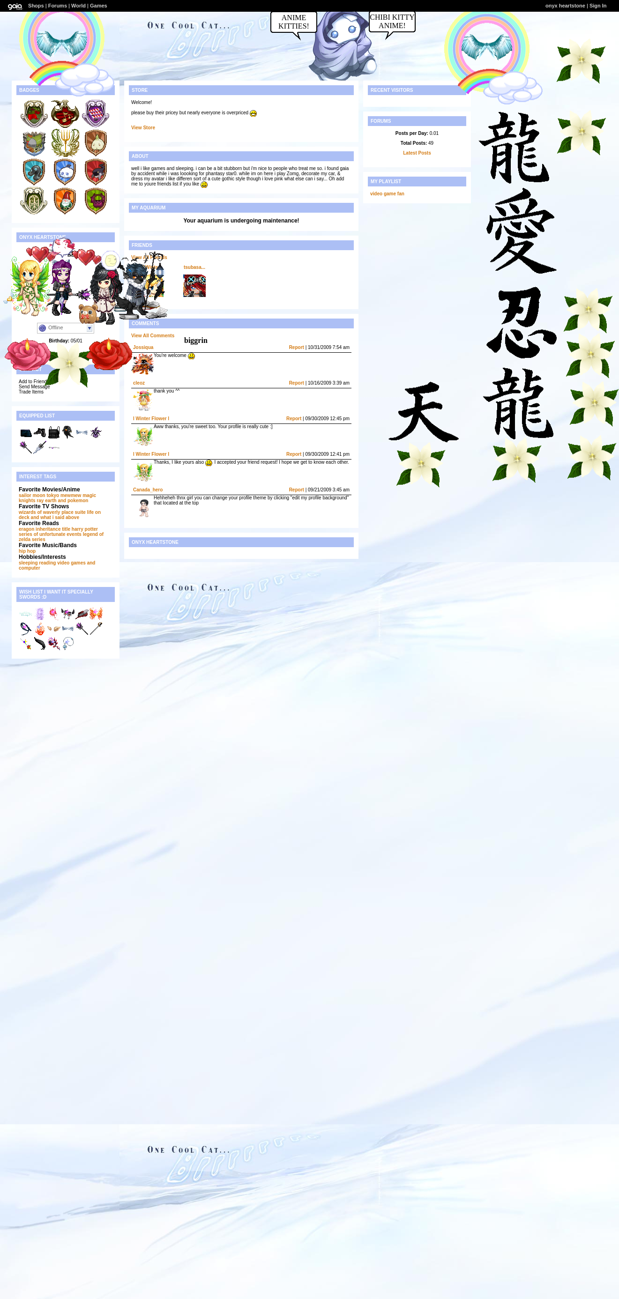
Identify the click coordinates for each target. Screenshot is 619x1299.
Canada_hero (148, 489)
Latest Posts (417, 153)
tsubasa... (194, 267)
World (78, 5)
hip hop (27, 551)
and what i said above (55, 517)
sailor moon (32, 495)
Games (98, 5)
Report (296, 347)
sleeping (28, 562)
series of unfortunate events (50, 534)
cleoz (139, 383)
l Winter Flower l (151, 418)
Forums (57, 5)
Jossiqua (143, 347)
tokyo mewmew (63, 495)
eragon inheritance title (44, 529)
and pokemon (73, 500)
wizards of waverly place (46, 512)
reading (47, 562)
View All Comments (152, 335)
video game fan (387, 193)
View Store (143, 127)
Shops (36, 5)
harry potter (85, 529)
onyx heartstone (565, 5)
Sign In (598, 5)
